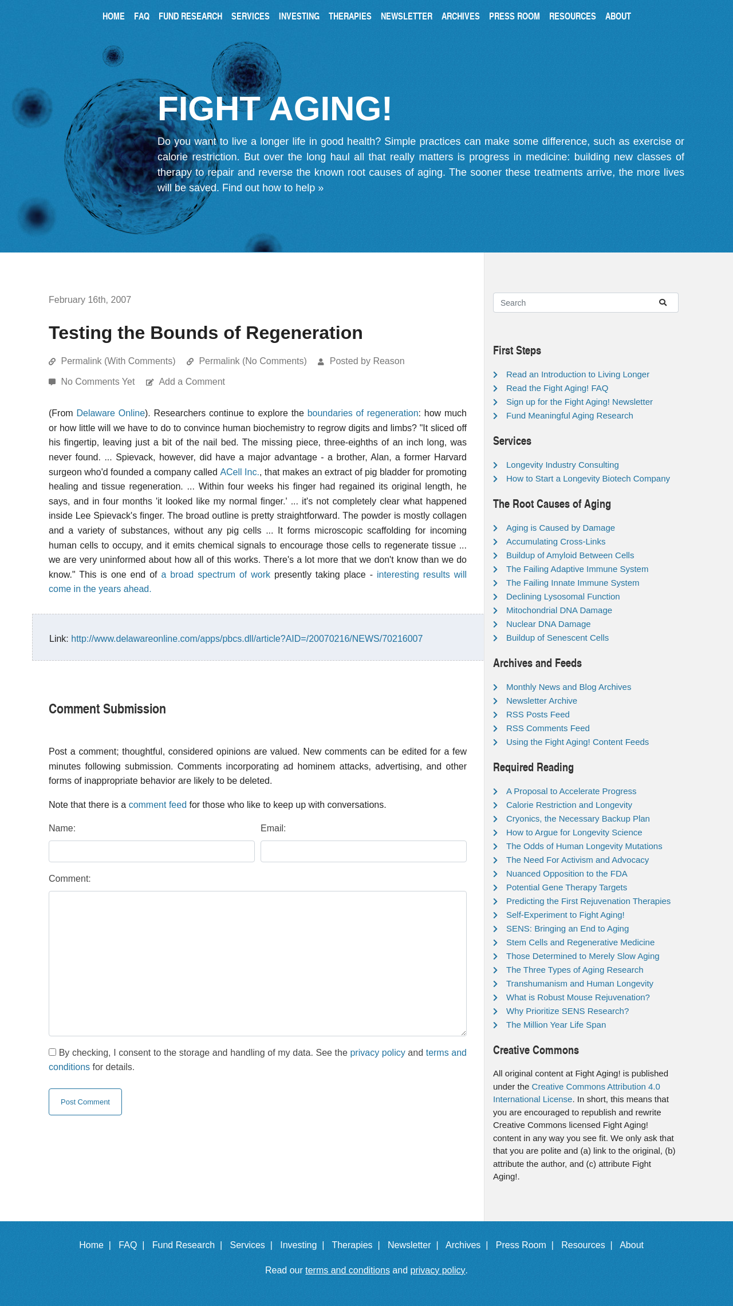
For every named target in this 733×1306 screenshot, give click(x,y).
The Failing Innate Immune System (573, 582)
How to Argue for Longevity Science (574, 832)
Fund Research (190, 15)
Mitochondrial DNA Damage (559, 610)
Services (250, 15)
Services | (254, 1245)
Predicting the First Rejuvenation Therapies (588, 901)
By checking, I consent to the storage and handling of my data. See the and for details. (258, 1060)
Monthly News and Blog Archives (568, 687)
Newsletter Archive (541, 700)
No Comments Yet (99, 381)
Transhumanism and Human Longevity (579, 983)
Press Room (514, 15)
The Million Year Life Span (556, 1024)
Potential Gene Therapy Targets (566, 887)
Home (114, 15)
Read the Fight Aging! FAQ (557, 388)
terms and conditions (347, 1270)
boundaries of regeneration (363, 413)
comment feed (158, 805)
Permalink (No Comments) (252, 361)
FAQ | (134, 1245)
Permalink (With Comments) (118, 361)
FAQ (141, 15)
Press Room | (527, 1245)
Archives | (469, 1245)
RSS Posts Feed (538, 714)
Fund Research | (189, 1245)
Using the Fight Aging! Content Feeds (577, 742)
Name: (62, 828)
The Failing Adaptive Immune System (577, 569)
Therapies (350, 15)
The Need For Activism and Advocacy (577, 860)
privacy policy (377, 1053)
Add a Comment (192, 381)
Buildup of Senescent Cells (557, 637)
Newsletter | (416, 1245)
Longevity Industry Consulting (562, 464)
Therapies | (358, 1245)
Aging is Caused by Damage (560, 527)
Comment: (70, 878)
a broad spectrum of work (216, 574)
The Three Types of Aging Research (575, 969)
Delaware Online (110, 413)
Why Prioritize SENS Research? (567, 1011)
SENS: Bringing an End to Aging (567, 928)
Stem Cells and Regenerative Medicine (580, 942)
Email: (273, 828)
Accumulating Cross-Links (555, 541)
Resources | (589, 1245)
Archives (461, 15)
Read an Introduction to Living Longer (577, 374)
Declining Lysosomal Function (563, 596)
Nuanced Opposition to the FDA (567, 873)
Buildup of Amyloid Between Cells (570, 555)
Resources (572, 15)
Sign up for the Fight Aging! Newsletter (579, 402)
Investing (299, 15)
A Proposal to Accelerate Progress (571, 791)
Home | (97, 1245)
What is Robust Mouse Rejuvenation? (578, 997)
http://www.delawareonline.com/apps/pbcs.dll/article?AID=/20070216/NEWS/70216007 (247, 639)
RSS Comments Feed (548, 728)
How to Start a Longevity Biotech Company (588, 478)
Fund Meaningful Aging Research (569, 415)
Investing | (304, 1245)
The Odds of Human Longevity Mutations (584, 846)
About (618, 15)
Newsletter (406, 15)
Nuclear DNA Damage (548, 624)
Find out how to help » (273, 188)
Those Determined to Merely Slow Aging (583, 956)
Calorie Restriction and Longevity (569, 805)
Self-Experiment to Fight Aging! (565, 915)
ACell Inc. (239, 472)
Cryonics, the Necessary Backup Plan (578, 818)
